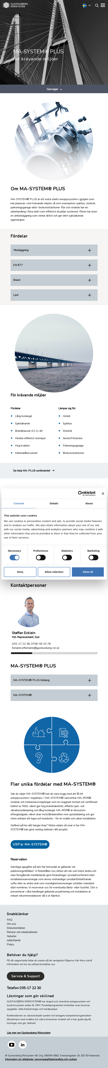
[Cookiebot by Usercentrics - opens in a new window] (80, 493)
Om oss (11, 924)
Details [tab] (54, 503)
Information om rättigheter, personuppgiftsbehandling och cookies (41, 1059)
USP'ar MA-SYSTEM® (30, 844)
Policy (10, 944)
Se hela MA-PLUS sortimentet (31, 471)
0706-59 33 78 (41, 644)
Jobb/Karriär (14, 940)
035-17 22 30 (30, 988)
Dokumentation (16, 928)
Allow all (88, 571)
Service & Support (25, 976)
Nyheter (12, 936)
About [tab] (89, 503)
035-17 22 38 (21, 644)
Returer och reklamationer (22, 932)
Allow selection (54, 571)
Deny (20, 571)
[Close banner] (103, 493)
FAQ (9, 920)
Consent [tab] (19, 503)
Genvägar (52, 89)
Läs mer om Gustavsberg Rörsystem (29, 1033)
